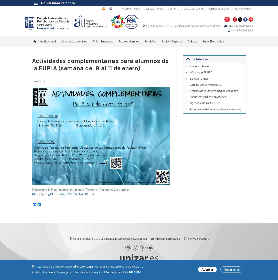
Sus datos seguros (187, 9)
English (103, 9)
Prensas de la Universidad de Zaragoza (214, 92)
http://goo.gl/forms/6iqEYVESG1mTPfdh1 (63, 196)
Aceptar (207, 269)
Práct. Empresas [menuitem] (103, 43)
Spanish (88, 9)
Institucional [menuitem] (48, 43)
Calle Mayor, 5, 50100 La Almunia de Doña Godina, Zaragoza (209, 27)
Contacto (166, 9)
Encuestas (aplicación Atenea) (208, 98)
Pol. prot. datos (235, 9)
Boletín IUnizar (199, 80)
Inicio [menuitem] (35, 43)
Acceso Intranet (124, 9)
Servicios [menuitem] (150, 43)
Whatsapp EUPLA (201, 74)
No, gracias (232, 269)
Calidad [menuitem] (192, 43)
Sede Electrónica (147, 9)
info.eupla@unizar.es (204, 31)
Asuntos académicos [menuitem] (74, 43)
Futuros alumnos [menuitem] (128, 43)
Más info (135, 272)
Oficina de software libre (205, 86)
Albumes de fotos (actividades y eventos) (215, 111)
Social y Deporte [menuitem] (171, 43)
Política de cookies (212, 9)
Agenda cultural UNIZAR (205, 105)
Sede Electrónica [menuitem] (213, 43)
